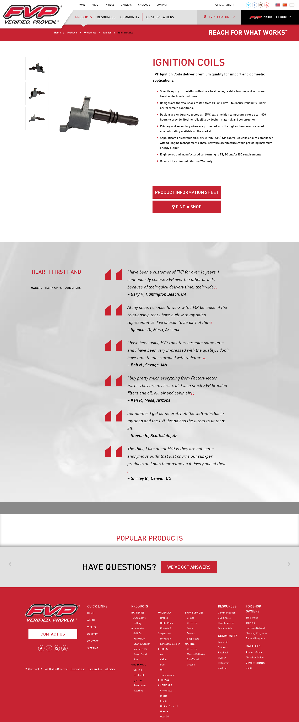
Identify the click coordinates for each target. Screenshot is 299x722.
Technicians (53, 288)
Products (83, 19)
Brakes (164, 618)
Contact (161, 5)
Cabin (163, 659)
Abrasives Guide (254, 658)
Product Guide (254, 652)
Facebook (223, 653)
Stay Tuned (193, 659)
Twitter (222, 658)
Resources (106, 17)
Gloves (190, 618)
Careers (126, 5)
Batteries (137, 613)
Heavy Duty (139, 639)
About (96, 5)
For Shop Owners (159, 17)
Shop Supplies (194, 613)
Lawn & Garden (141, 644)
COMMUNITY (227, 636)
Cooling (137, 670)
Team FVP (223, 642)
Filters (163, 649)
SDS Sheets (224, 618)
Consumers (73, 288)
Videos (110, 5)
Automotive (139, 618)
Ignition (107, 33)
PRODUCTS (139, 606)
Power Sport (140, 654)
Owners (36, 288)
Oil (161, 670)
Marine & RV (140, 649)
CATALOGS (253, 646)
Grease (164, 711)
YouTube (222, 668)
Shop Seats (193, 639)
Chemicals (166, 691)
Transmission (167, 675)
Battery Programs (256, 638)
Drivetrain (165, 639)
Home (82, 5)
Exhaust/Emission (170, 644)
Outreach (223, 647)
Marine (189, 644)
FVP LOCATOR (219, 17)
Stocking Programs (256, 633)
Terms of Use (77, 669)
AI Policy (110, 669)
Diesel (163, 696)
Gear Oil (164, 717)
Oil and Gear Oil (169, 706)
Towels (191, 633)
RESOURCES (227, 606)
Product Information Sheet (187, 193)
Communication (227, 613)
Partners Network (256, 628)
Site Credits (95, 669)
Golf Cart (138, 633)
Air (161, 654)
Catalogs (144, 5)
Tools (190, 628)
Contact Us (53, 634)
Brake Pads (166, 623)
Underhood (90, 33)
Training (250, 623)
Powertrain (139, 685)
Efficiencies (252, 618)
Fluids (163, 701)
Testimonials (225, 628)
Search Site (224, 5)
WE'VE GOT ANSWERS (188, 567)
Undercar (164, 613)
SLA (135, 659)
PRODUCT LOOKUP (270, 17)
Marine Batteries (196, 654)
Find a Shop (187, 207)
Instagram (223, 663)
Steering (138, 691)
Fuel (162, 665)
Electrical (138, 675)
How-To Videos (226, 623)
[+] (215, 287)
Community (129, 17)
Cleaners (192, 623)
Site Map (92, 648)
